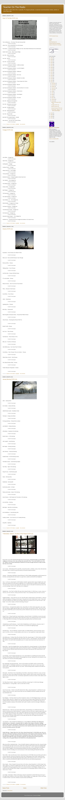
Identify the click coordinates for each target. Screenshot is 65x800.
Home (24, 788)
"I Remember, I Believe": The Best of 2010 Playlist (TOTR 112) (18, 533)
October (53, 86)
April (52, 96)
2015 (52, 75)
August (53, 89)
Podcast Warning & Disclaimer (54, 43)
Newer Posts (6, 788)
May (52, 94)
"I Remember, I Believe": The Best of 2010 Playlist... (56, 110)
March (53, 97)
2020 (52, 67)
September (54, 88)
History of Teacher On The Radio (55, 44)
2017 (52, 72)
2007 (52, 117)
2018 (52, 70)
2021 (52, 65)
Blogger (39, 795)
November (54, 84)
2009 (52, 114)
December (54, 83)
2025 (52, 59)
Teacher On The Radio (14, 7)
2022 (52, 64)
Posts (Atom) (10, 790)
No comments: (23, 124)
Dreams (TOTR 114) (8, 229)
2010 (52, 113)
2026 (52, 57)
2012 (52, 80)
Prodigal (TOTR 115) (8, 130)
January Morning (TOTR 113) (10, 379)
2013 (52, 78)
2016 (52, 73)
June (53, 92)
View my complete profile (53, 138)
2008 (52, 116)
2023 (52, 62)
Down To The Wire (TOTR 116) (10, 18)
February (53, 99)
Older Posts (44, 788)
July (52, 91)
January (53, 100)
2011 (52, 81)
